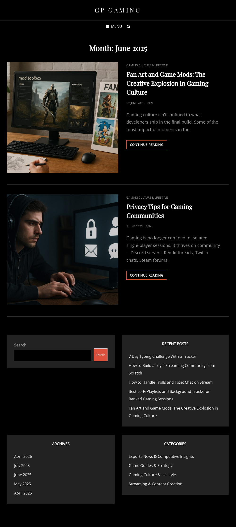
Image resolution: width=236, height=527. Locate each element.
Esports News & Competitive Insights (161, 456)
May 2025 (22, 484)
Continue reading (148, 145)
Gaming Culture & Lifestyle (147, 65)
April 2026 (23, 456)
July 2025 (22, 465)
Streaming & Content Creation (155, 484)
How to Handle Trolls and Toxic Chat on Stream (171, 382)
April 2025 (23, 493)
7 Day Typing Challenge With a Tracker (162, 356)
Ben (150, 103)
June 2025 (22, 474)
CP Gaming (118, 10)
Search (20, 345)
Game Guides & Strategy (150, 465)
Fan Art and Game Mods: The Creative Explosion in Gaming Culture (167, 83)
